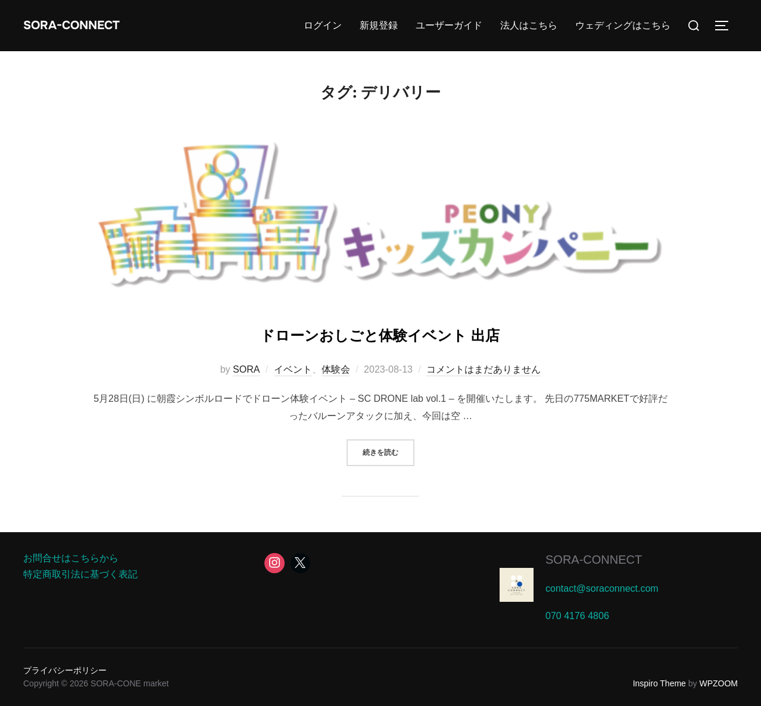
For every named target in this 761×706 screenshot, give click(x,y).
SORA (246, 369)
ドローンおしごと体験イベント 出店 (380, 332)
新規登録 (379, 25)
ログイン (323, 25)
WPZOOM (718, 683)
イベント (293, 369)
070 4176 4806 (577, 616)
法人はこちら (528, 25)
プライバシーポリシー (65, 670)
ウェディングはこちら (622, 25)
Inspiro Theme (659, 683)
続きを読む (388, 451)
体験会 (336, 369)
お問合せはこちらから (70, 558)
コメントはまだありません (483, 369)
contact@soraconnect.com (602, 588)
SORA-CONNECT (87, 25)
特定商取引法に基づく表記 (80, 574)
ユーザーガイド (449, 25)
